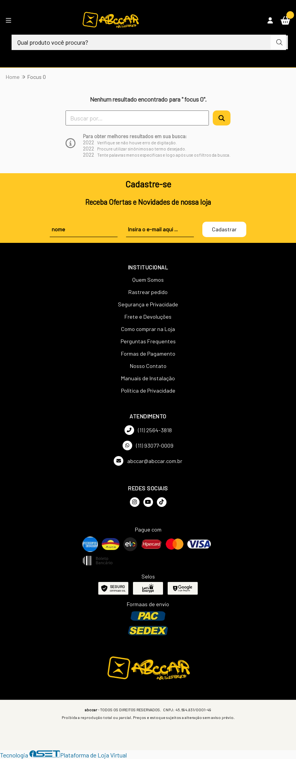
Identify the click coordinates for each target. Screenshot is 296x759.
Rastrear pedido (148, 292)
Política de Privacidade (148, 390)
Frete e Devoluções (148, 316)
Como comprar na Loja (148, 329)
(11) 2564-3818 (148, 430)
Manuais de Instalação (148, 378)
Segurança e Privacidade (148, 304)
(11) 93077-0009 (148, 445)
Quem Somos (148, 279)
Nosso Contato (148, 366)
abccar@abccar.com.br (148, 461)
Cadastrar (224, 229)
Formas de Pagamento (148, 353)
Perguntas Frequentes (148, 341)
